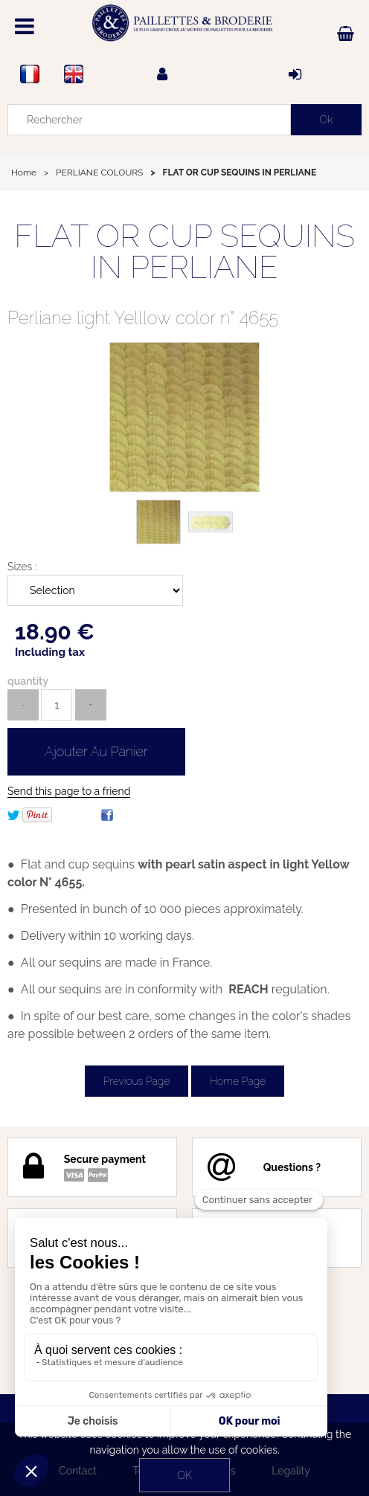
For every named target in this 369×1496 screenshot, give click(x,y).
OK (184, 1475)
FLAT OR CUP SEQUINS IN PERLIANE (184, 252)
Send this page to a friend (68, 791)
